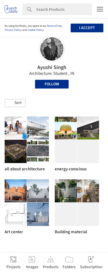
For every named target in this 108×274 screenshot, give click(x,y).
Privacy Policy (13, 30)
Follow (52, 84)
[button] (15, 103)
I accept (87, 28)
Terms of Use (54, 26)
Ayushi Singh (51, 67)
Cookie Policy (36, 30)
